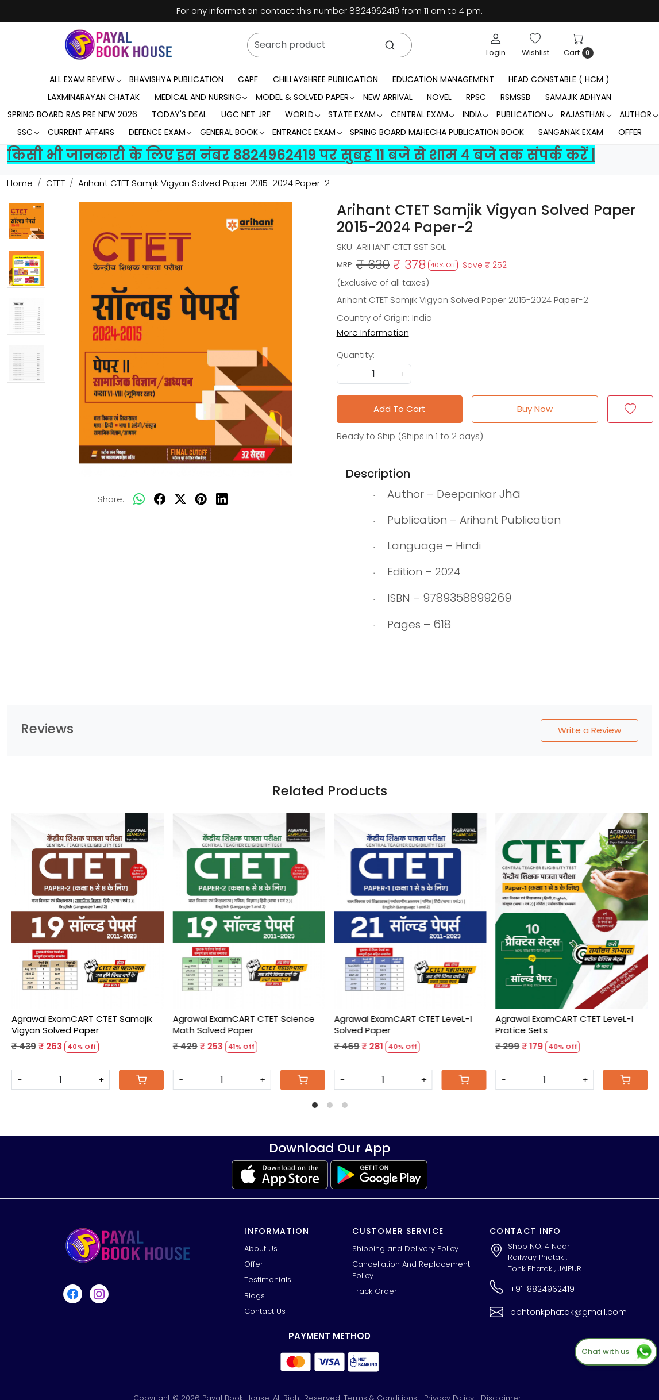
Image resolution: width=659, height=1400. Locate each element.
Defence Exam (160, 132)
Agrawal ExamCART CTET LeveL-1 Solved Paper (403, 1024)
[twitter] (180, 499)
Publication (524, 114)
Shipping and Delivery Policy (405, 1248)
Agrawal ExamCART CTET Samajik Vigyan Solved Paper (81, 1024)
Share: (111, 499)
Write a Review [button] (589, 730)
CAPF (248, 79)
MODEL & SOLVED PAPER (305, 97)
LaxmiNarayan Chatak (94, 97)
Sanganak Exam (570, 132)
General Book (232, 132)
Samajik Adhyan (578, 97)
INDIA (475, 114)
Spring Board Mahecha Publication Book (437, 132)
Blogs (254, 1295)
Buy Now (535, 409)
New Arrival (388, 97)
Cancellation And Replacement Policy (411, 1270)
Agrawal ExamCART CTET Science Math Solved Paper (244, 1024)
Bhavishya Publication (176, 79)
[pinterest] (201, 499)
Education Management (443, 79)
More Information (373, 332)
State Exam (354, 114)
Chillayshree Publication (325, 79)
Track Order (374, 1291)
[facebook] (159, 499)
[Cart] (141, 1080)
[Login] (495, 45)
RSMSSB (515, 97)
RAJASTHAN (586, 114)
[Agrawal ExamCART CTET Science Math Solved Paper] (249, 911)
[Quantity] (60, 1080)
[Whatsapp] (139, 499)
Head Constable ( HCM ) (559, 79)
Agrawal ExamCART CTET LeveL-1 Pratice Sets (564, 1024)
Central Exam (422, 114)
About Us (261, 1248)
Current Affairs (81, 132)
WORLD (302, 114)
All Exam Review (85, 79)
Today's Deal (179, 114)
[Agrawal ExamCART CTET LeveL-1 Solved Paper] (410, 911)
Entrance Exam (306, 132)
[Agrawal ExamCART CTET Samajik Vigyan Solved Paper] (87, 911)
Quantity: (356, 355)
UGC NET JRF (246, 114)
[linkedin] (221, 499)
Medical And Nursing (201, 97)
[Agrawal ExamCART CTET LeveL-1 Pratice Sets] (571, 911)
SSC (27, 132)
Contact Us (265, 1311)
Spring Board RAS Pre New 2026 (72, 114)
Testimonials (267, 1279)
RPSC (476, 97)
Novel (439, 97)
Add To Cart (399, 409)
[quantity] (374, 374)
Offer (630, 132)
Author (638, 114)
